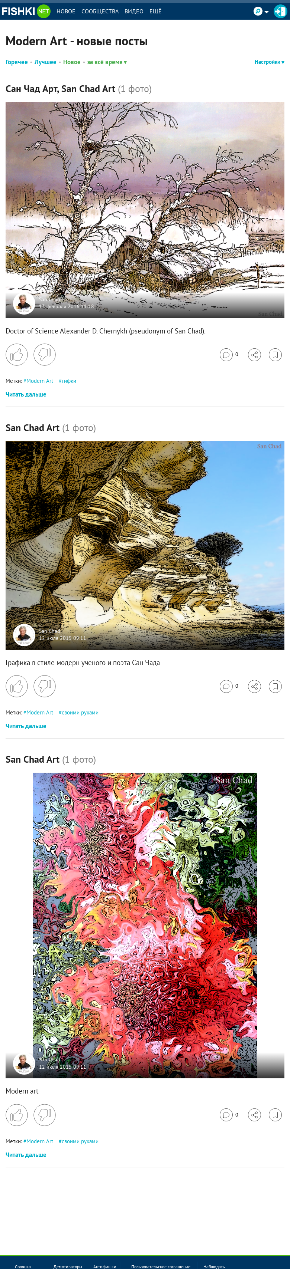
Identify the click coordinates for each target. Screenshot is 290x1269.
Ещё (155, 11)
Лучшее (46, 62)
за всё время (107, 62)
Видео (134, 11)
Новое (66, 11)
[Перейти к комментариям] (229, 354)
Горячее (17, 62)
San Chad (49, 299)
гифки (69, 380)
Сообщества (100, 11)
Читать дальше (26, 394)
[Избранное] (275, 354)
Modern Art (39, 380)
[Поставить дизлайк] (44, 354)
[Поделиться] (254, 354)
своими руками (80, 712)
